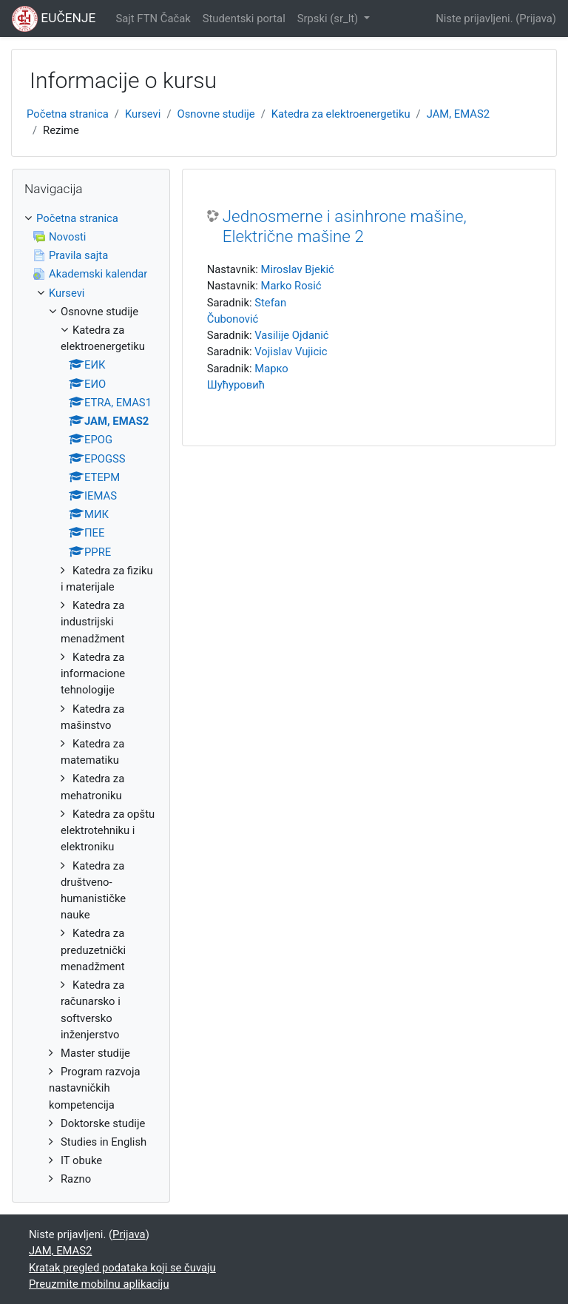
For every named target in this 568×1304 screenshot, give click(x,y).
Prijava (535, 18)
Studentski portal (244, 18)
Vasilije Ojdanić (291, 335)
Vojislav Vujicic (290, 351)
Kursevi (142, 114)
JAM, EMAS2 (458, 114)
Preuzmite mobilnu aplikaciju (99, 1284)
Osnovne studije (216, 114)
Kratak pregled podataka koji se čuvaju (122, 1267)
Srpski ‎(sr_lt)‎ (329, 18)
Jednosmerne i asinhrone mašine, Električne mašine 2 (345, 226)
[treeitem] (91, 699)
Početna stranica (68, 114)
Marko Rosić (290, 285)
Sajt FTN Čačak (152, 18)
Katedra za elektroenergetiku (340, 114)
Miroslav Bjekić (297, 269)
